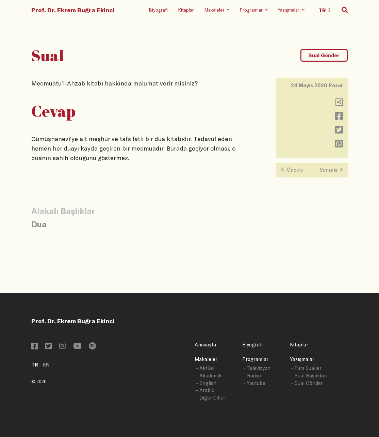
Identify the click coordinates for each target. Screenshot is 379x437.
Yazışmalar (302, 359)
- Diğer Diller (210, 398)
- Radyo (252, 375)
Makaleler (206, 359)
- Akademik (208, 375)
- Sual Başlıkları (309, 375)
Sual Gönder (324, 55)
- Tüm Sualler (306, 368)
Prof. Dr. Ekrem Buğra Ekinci (72, 10)
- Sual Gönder (307, 383)
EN (46, 365)
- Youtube (254, 383)
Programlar (255, 359)
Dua (39, 224)
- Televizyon (257, 368)
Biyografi (158, 10)
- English (206, 383)
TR (34, 365)
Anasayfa (205, 344)
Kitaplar (186, 10)
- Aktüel (205, 368)
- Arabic (205, 390)
